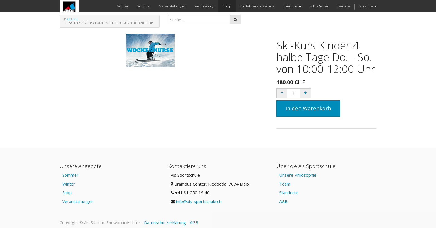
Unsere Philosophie (297, 175)
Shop (67, 192)
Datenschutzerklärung (165, 222)
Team (284, 184)
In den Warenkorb (308, 108)
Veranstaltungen (78, 201)
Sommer (70, 175)
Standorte (288, 192)
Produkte (71, 19)
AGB (283, 201)
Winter (68, 184)
